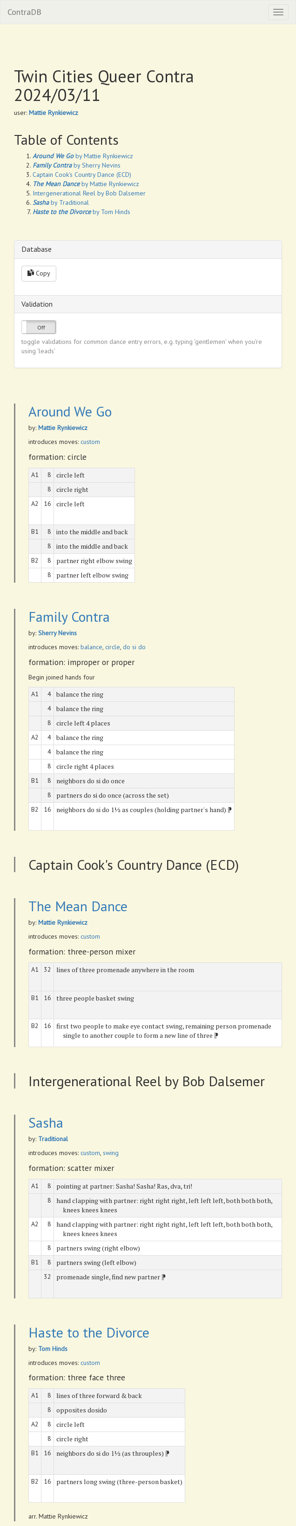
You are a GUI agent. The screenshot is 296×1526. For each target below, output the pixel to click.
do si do (134, 647)
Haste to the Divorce (88, 1332)
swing (111, 1153)
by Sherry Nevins (77, 165)
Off (41, 327)
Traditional (53, 1139)
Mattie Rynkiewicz (53, 112)
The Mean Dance (78, 906)
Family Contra (69, 616)
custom (90, 441)
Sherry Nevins (57, 633)
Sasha (45, 1122)
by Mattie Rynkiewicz (83, 156)
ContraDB (24, 12)
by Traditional (61, 202)
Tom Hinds (52, 1348)
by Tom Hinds (81, 212)
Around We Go (70, 411)
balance (91, 647)
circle (112, 647)
